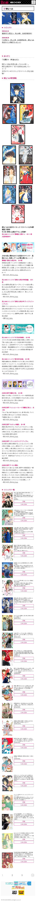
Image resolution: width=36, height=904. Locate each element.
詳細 (24, 501)
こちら (16, 275)
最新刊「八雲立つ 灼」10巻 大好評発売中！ (17, 33)
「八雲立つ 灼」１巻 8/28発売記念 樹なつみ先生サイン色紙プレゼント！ (18, 41)
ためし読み (24, 504)
